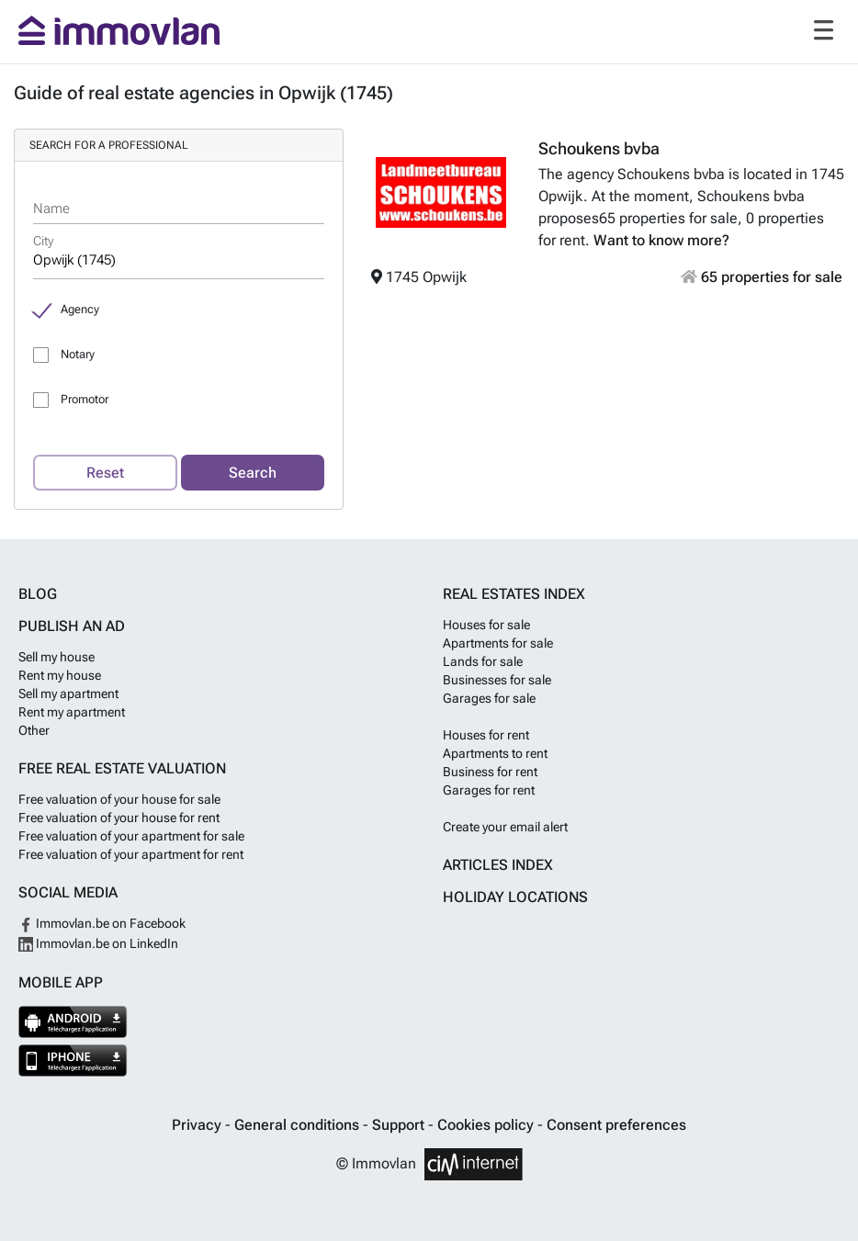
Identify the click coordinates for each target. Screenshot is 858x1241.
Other (34, 730)
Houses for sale (486, 624)
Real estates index (514, 594)
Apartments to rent (495, 753)
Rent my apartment (71, 712)
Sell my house (56, 656)
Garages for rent (489, 790)
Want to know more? (661, 240)
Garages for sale (489, 698)
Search (253, 472)
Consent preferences (616, 1125)
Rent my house (59, 675)
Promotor (84, 399)
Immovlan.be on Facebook (102, 923)
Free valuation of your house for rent (119, 817)
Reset (105, 472)
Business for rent (490, 771)
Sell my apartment (68, 693)
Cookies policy (487, 1125)
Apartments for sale (498, 643)
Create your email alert (505, 826)
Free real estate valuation (122, 768)
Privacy (198, 1125)
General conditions (298, 1125)
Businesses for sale (497, 679)
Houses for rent (486, 735)
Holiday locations (515, 897)
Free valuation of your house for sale (119, 799)
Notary (78, 354)
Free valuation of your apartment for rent (130, 854)
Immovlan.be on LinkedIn (98, 943)
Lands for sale (483, 661)
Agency (80, 309)
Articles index (498, 865)
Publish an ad (71, 626)
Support (400, 1125)
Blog (37, 594)
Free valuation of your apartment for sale (131, 836)
